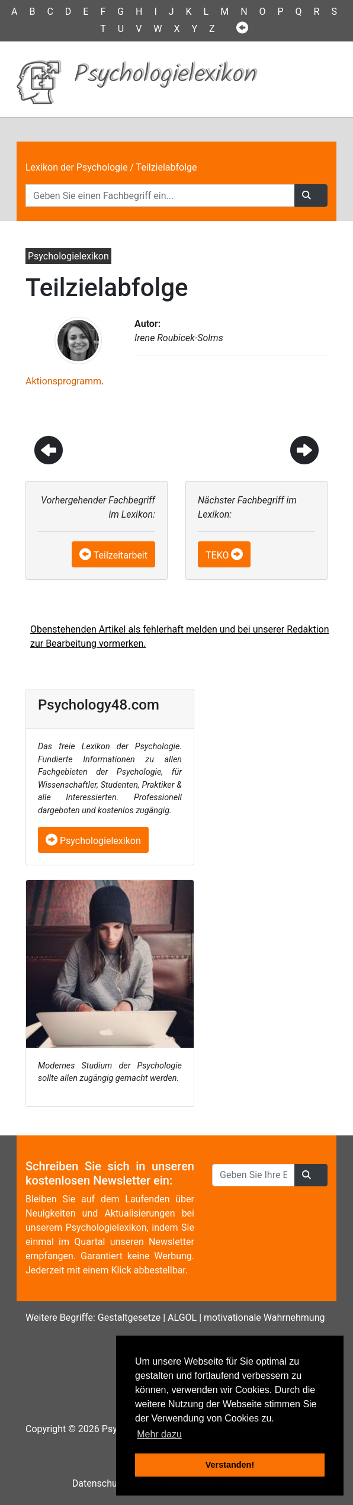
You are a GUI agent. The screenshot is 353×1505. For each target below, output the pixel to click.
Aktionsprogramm (63, 381)
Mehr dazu (159, 1434)
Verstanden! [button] (230, 1464)
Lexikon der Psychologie (76, 167)
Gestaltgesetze (129, 1317)
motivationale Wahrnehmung (264, 1317)
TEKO (217, 555)
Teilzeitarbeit (120, 555)
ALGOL (182, 1317)
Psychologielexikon (93, 840)
